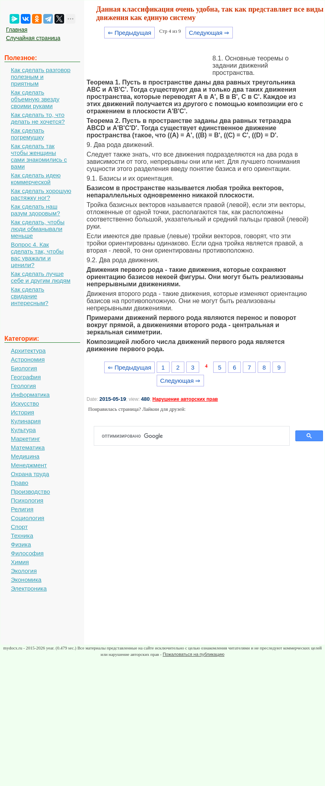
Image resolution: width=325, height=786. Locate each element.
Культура (23, 429)
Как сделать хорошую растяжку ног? (41, 194)
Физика (21, 544)
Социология (27, 518)
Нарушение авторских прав (185, 399)
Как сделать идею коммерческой (36, 178)
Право (19, 482)
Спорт (19, 526)
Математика (28, 447)
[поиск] (195, 436)
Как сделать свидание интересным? (29, 296)
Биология (24, 368)
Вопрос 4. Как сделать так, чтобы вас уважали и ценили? (37, 254)
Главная (16, 29)
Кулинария (26, 421)
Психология (27, 500)
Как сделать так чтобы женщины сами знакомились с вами (39, 156)
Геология (23, 385)
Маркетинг (25, 438)
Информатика (30, 394)
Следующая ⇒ (209, 32)
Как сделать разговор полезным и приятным (41, 76)
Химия (20, 562)
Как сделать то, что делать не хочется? (38, 118)
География (26, 377)
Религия (22, 509)
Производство (30, 491)
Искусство (25, 403)
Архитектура (28, 350)
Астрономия (28, 359)
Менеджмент (29, 465)
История (22, 412)
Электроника (29, 588)
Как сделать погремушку (27, 134)
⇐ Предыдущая (129, 32)
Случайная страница (33, 38)
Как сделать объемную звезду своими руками (35, 99)
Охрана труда (30, 473)
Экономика (26, 579)
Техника (22, 535)
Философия (27, 553)
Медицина (25, 456)
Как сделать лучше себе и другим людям (41, 277)
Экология (24, 570)
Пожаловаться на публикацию (193, 654)
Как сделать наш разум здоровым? (35, 210)
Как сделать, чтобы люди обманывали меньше (38, 229)
